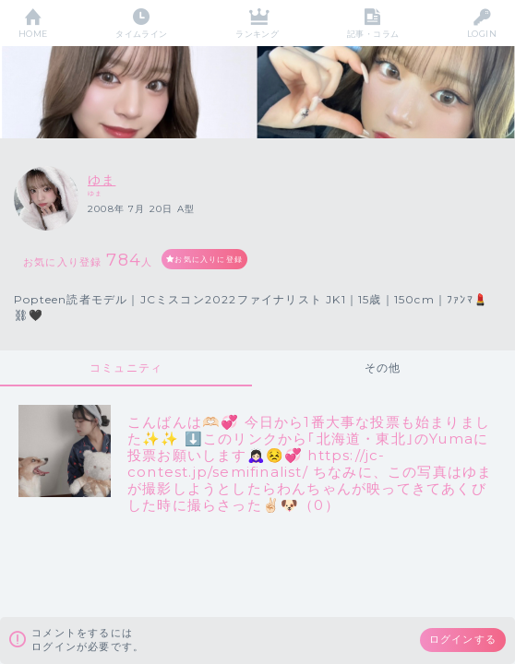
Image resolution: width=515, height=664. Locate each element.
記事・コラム (373, 34)
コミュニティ (126, 367)
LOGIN (482, 34)
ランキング (257, 34)
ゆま (101, 180)
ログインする (463, 639)
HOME (33, 34)
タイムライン (141, 34)
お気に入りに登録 (208, 259)
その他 (383, 367)
